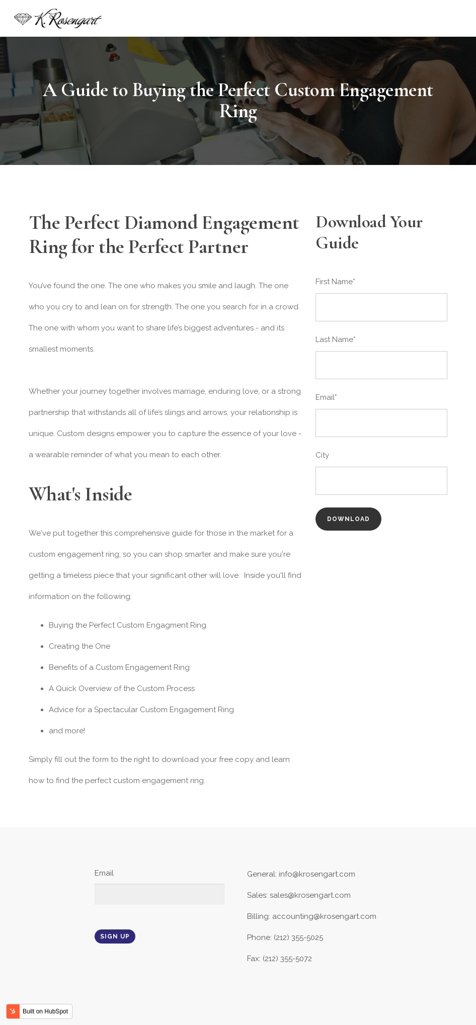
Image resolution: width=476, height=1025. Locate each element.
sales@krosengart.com (310, 895)
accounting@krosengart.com (324, 916)
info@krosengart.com (317, 874)
